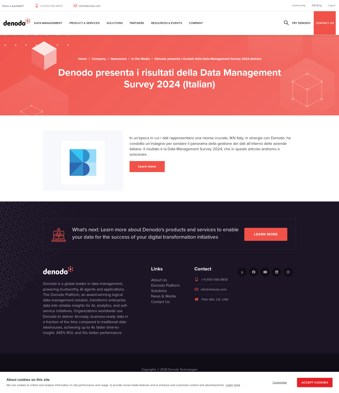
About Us (159, 280)
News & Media (163, 296)
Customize (280, 382)
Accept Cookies (314, 382)
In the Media (140, 58)
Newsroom (119, 58)
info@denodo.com (90, 6)
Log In (332, 5)
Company (196, 23)
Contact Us (160, 302)
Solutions (115, 23)
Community (298, 5)
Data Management (48, 23)
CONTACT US (325, 23)
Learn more (147, 166)
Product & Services (84, 23)
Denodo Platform (165, 285)
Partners (137, 23)
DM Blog (317, 5)
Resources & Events (166, 23)
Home (82, 58)
